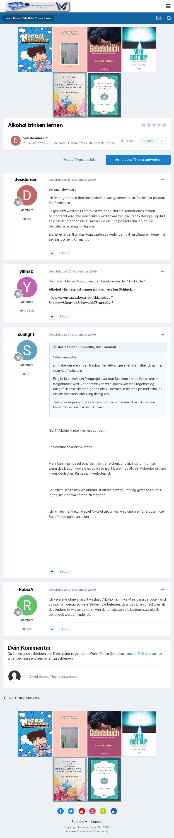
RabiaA (26, 589)
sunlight (26, 334)
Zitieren (64, 253)
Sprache (79, 822)
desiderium (39, 138)
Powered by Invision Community (87, 831)
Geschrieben (72, 179)
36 (27, 219)
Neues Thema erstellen (80, 159)
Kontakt (96, 822)
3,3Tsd (27, 310)
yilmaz (26, 271)
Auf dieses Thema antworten (138, 159)
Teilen (127, 140)
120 (27, 374)
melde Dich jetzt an (141, 654)
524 (27, 629)
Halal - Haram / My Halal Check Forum (86, 143)
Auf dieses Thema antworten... (53, 676)
